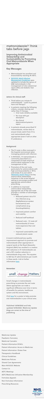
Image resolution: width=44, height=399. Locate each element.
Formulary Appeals (9, 378)
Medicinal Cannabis (9, 341)
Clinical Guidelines (9, 356)
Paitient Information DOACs (12, 344)
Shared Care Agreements (11, 362)
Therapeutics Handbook (11, 353)
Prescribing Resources (10, 384)
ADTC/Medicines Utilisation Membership (17, 375)
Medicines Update (9, 335)
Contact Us (6, 369)
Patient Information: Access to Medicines (17, 347)
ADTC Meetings (7, 372)
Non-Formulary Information (12, 381)
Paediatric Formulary (10, 338)
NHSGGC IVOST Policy (20, 174)
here (17, 261)
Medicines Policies (9, 359)
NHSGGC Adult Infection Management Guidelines (20, 79)
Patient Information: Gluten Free (14, 350)
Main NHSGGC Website (11, 365)
